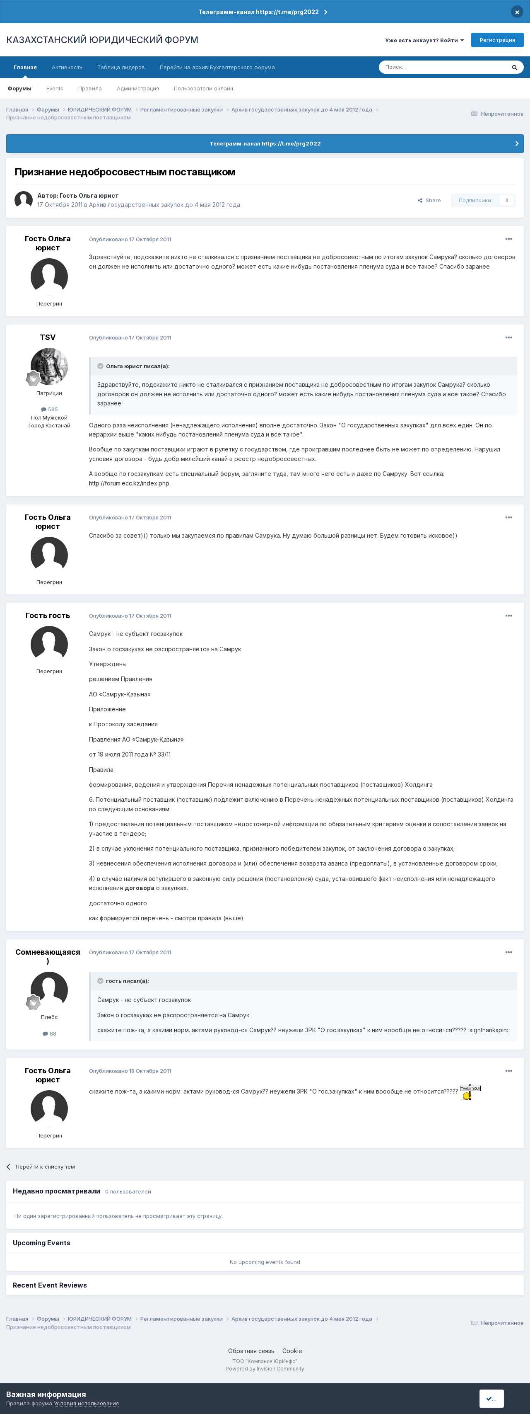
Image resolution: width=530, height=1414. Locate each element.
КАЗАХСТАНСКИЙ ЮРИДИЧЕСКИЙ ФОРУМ (102, 39)
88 (49, 1033)
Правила (90, 88)
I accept (499, 1398)
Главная (25, 71)
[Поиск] (419, 67)
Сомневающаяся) (47, 956)
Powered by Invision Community (265, 1368)
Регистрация (497, 39)
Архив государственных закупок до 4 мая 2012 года (164, 204)
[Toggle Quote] (101, 366)
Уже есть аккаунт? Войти (424, 40)
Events (54, 88)
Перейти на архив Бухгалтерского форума (217, 67)
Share (429, 200)
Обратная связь (251, 1350)
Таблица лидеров (121, 67)
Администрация (138, 88)
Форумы (19, 88)
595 (49, 409)
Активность (67, 67)
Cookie (292, 1350)
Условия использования (86, 1403)
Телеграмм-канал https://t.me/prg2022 (258, 11)
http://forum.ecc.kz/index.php (129, 483)
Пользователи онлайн (203, 88)
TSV (47, 337)
